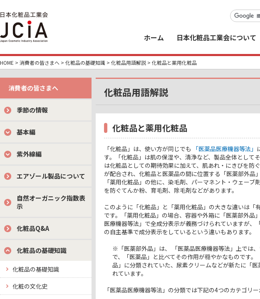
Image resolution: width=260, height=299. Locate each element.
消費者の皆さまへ (39, 62)
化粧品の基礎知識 (85, 62)
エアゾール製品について (51, 176)
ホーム (154, 37)
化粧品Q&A (33, 228)
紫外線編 (29, 154)
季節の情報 (32, 109)
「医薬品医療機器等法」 (225, 149)
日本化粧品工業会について (216, 37)
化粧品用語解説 (128, 62)
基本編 (26, 131)
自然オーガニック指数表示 (51, 202)
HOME (7, 62)
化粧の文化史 (29, 286)
